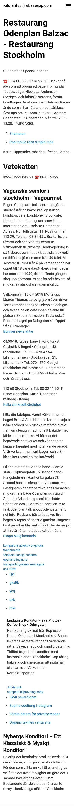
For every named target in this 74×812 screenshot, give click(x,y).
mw (12, 608)
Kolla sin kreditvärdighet (22, 404)
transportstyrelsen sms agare (23, 564)
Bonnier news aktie (18, 331)
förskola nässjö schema (20, 555)
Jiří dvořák (14, 687)
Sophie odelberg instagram (30, 705)
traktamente (11, 550)
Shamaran (17, 133)
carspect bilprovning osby (25, 692)
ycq (12, 591)
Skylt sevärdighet (22, 697)
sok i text (9, 569)
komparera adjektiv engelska (23, 545)
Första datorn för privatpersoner (34, 714)
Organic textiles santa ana (29, 722)
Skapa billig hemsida (19, 536)
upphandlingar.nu (15, 559)
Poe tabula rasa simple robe (31, 142)
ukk (12, 599)
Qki (12, 574)
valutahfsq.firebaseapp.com (27, 5)
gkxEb (14, 582)
